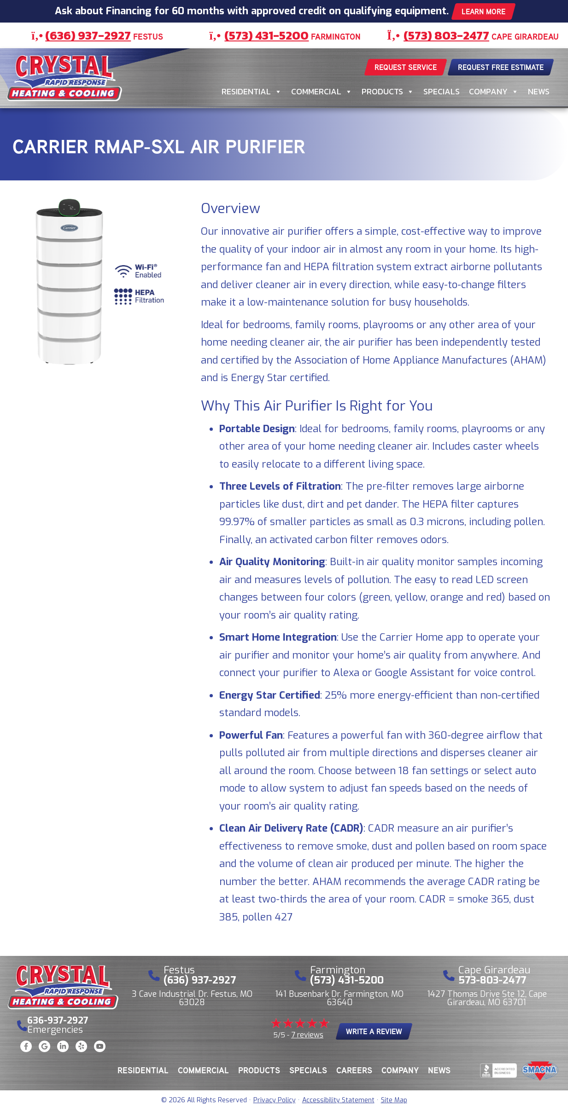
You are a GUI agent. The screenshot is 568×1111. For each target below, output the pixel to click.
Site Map (394, 1100)
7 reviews (307, 1035)
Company (494, 91)
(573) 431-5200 (266, 35)
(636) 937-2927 (88, 35)
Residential (252, 91)
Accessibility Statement (338, 1100)
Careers (354, 1070)
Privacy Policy (274, 1100)
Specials (441, 91)
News (539, 91)
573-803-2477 (492, 980)
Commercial (321, 91)
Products (388, 91)
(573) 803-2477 (446, 35)
